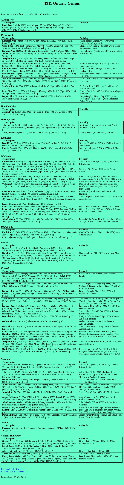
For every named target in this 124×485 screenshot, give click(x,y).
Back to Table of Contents (12, 472)
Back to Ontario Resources (13, 469)
